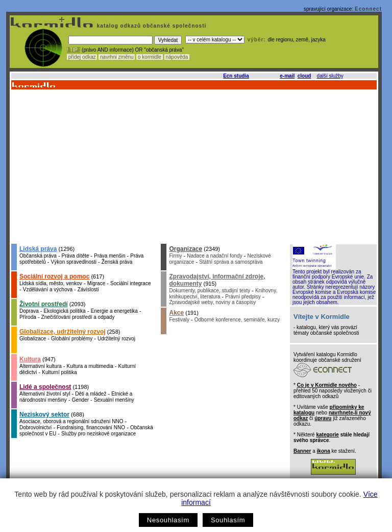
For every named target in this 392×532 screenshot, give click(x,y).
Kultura (30, 359)
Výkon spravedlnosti (73, 262)
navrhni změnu (117, 57)
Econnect (368, 9)
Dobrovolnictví (35, 427)
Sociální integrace (130, 283)
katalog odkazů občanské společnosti (150, 26)
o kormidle (149, 57)
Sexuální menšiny (114, 400)
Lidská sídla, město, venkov (50, 283)
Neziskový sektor (44, 414)
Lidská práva (38, 248)
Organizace (185, 248)
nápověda (177, 57)
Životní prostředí (43, 304)
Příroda (27, 317)
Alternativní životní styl (44, 394)
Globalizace (32, 338)
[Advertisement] (193, 166)
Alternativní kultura (40, 366)
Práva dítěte (75, 256)
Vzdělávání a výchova (47, 289)
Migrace (96, 283)
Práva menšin (109, 256)
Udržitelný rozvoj (116, 338)
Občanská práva (38, 256)
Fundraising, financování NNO (91, 427)
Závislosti (88, 289)
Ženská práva (117, 262)
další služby (330, 76)
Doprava (29, 311)
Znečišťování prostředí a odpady (78, 317)
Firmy (175, 256)
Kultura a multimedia (90, 366)
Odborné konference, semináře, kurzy (237, 319)
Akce (176, 312)
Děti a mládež (90, 394)
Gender (80, 400)
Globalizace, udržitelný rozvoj (62, 331)
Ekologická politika (65, 311)
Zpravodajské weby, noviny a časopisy (212, 302)
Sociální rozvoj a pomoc (54, 276)
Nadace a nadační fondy (214, 256)
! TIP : (73, 50)
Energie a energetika (114, 311)
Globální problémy (71, 338)
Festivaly (179, 319)
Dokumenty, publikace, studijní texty (209, 290)
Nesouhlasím (168, 520)
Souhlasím (228, 520)
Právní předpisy (242, 296)
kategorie (327, 434)
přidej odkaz (82, 57)
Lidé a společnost (45, 386)
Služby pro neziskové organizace (98, 433)
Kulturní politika (59, 372)
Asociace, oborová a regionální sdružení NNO (71, 421)
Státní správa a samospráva (231, 262)
